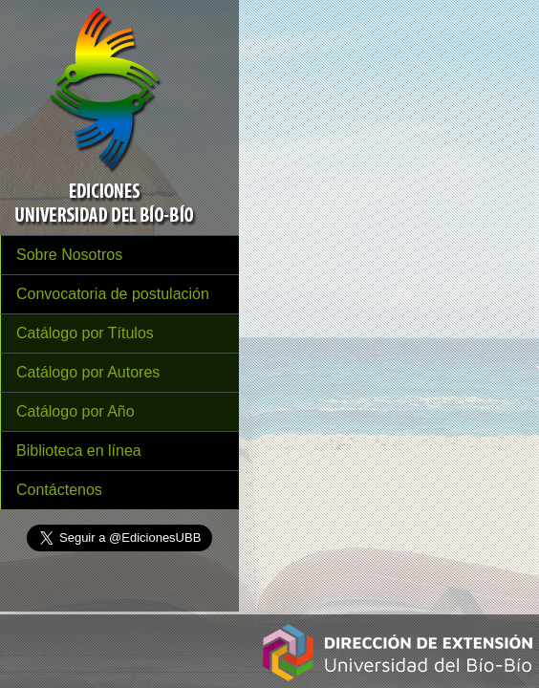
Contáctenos (59, 490)
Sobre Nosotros (69, 255)
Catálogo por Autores (88, 372)
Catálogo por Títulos (85, 333)
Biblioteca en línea (78, 450)
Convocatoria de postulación (112, 294)
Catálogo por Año (75, 411)
